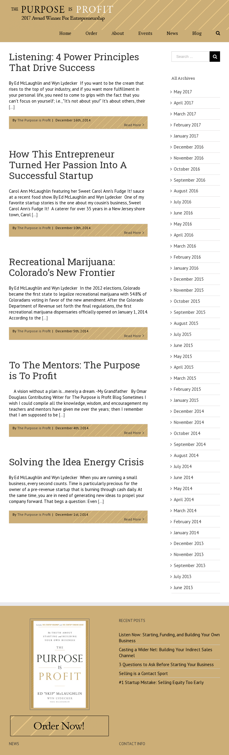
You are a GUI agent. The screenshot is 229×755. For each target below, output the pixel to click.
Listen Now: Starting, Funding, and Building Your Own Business (169, 637)
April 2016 (184, 235)
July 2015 (182, 334)
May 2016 (183, 224)
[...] (12, 107)
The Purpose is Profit (34, 120)
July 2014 (182, 466)
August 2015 (186, 323)
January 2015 (186, 400)
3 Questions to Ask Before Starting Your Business (166, 664)
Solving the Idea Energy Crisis (76, 461)
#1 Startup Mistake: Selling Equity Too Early (161, 682)
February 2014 (187, 521)
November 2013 (189, 554)
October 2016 (187, 169)
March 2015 (185, 378)
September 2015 (189, 312)
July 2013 (182, 576)
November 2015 (189, 290)
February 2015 (187, 389)
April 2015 (184, 367)
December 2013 (189, 543)
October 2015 (187, 301)
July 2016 (182, 202)
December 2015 (189, 279)
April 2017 (184, 103)
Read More (132, 125)
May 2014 (183, 488)
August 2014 (186, 455)
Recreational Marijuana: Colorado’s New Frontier (62, 267)
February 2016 (187, 257)
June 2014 (183, 477)
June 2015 (183, 345)
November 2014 (189, 422)
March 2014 (185, 510)
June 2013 (183, 587)
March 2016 (185, 246)
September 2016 (189, 180)
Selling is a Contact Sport (143, 673)
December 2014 (189, 411)
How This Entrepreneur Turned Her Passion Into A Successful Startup (68, 164)
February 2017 (187, 125)
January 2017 (186, 136)
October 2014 (187, 433)
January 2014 (186, 532)
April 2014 (184, 499)
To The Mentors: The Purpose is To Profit (74, 370)
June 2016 (183, 213)
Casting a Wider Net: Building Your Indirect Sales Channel (165, 652)
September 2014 (189, 444)
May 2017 (183, 92)
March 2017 (185, 114)
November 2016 (189, 158)
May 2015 (183, 356)
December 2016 (189, 147)
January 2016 (186, 268)
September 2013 (189, 565)
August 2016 (186, 191)
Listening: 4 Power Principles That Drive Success (74, 62)
